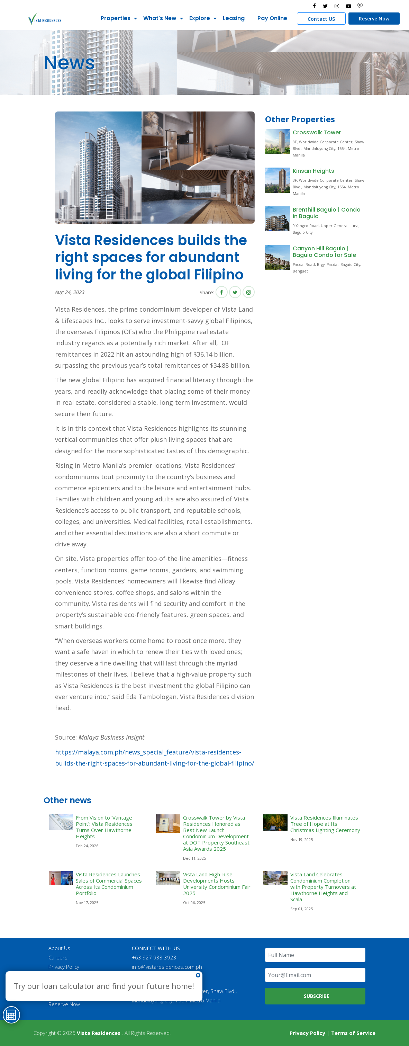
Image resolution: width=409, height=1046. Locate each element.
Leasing (233, 18)
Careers (58, 957)
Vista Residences (98, 1032)
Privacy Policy (64, 966)
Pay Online (271, 18)
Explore (198, 18)
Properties (114, 18)
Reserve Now (373, 18)
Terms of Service (353, 1032)
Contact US (320, 19)
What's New (158, 18)
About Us (60, 948)
